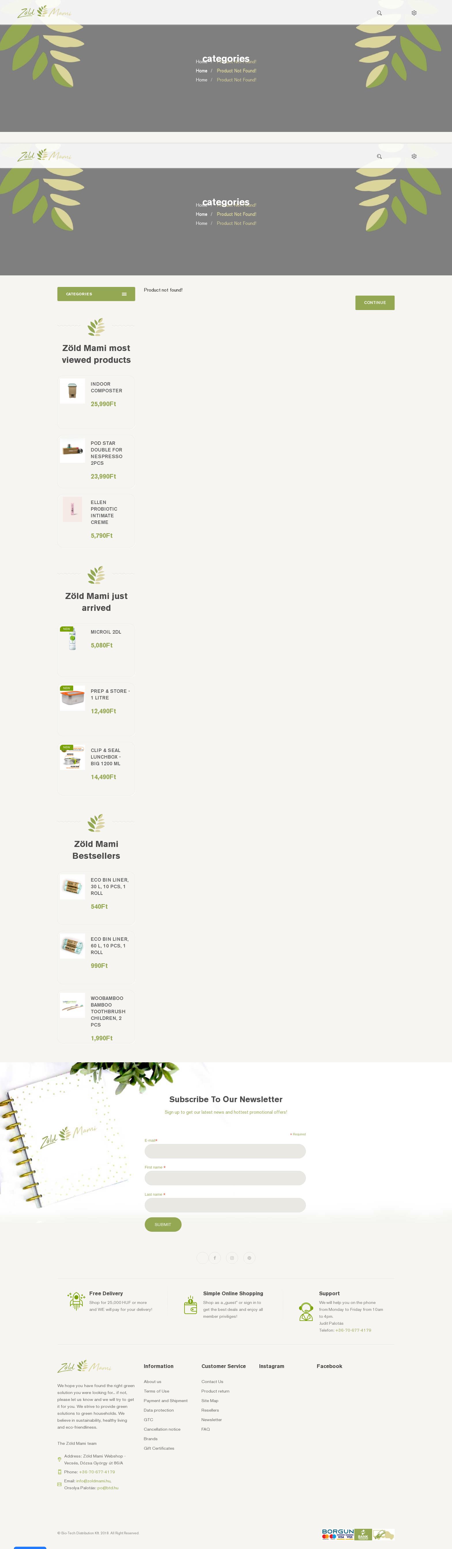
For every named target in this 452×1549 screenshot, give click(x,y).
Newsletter (211, 1419)
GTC (148, 1419)
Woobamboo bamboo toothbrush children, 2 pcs (108, 1011)
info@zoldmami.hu (93, 1480)
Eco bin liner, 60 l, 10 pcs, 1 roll (110, 945)
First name (155, 1167)
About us (152, 1381)
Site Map (210, 1400)
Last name (155, 1194)
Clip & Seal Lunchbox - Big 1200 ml (106, 756)
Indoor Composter (106, 387)
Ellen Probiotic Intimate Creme (104, 512)
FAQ (205, 1429)
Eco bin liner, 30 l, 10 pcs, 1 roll (110, 886)
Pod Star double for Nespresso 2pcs (107, 453)
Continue (375, 302)
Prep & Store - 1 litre (110, 694)
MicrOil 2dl (106, 632)
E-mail (151, 1140)
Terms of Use (156, 1391)
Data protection (159, 1410)
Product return (215, 1391)
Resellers (210, 1410)
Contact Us (212, 1381)
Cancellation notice (162, 1429)
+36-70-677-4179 (353, 1330)
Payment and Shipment (166, 1400)
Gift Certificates (159, 1448)
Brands (151, 1438)
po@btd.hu (107, 1487)
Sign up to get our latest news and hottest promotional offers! (226, 1112)
